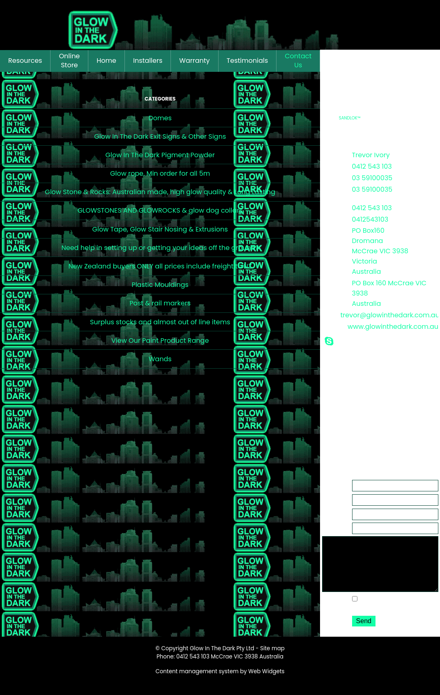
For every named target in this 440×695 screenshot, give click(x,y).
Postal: (331, 282)
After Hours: (331, 192)
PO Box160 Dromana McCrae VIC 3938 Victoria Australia (380, 251)
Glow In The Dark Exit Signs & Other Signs (160, 136)
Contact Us (298, 60)
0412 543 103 (372, 166)
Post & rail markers (160, 303)
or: (325, 177)
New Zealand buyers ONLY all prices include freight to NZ (159, 266)
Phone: (332, 165)
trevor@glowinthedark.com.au (389, 315)
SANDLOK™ (350, 118)
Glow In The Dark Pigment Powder (160, 155)
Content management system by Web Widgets (220, 683)
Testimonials (247, 60)
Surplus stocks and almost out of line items (160, 322)
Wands (160, 359)
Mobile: (332, 207)
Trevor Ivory (371, 155)
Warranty (194, 60)
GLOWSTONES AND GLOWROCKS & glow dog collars (160, 210)
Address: (335, 229)
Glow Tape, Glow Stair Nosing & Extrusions (160, 229)
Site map (272, 660)
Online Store (69, 60)
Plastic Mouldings (159, 284)
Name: (331, 483)
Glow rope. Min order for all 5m (160, 173)
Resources (25, 60)
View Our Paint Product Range (160, 340)
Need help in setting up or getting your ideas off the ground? (159, 247)
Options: (334, 609)
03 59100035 (372, 178)
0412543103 (370, 219)
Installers (147, 60)
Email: (330, 314)
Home (106, 60)
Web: (329, 325)
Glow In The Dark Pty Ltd (222, 660)
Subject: (334, 526)
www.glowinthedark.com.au (393, 326)
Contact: (335, 154)
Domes (159, 118)
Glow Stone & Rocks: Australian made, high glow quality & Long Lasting (160, 192)
